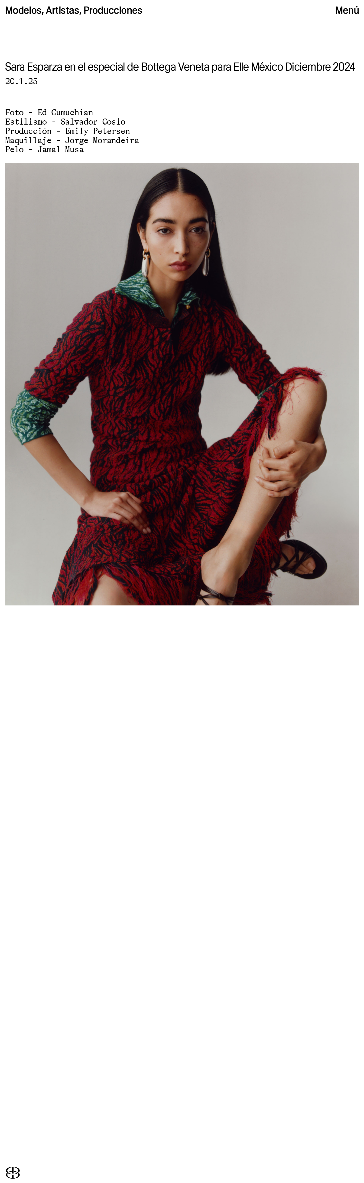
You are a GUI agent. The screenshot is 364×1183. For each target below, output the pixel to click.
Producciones (113, 10)
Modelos (23, 10)
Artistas (62, 10)
